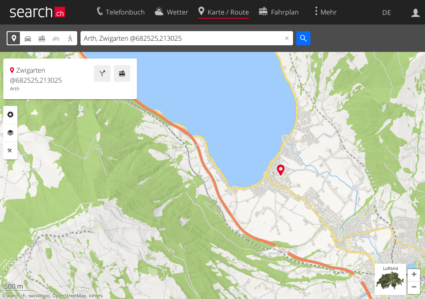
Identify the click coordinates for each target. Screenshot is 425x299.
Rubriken (10, 114)
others (96, 296)
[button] (414, 275)
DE (386, 12)
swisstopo (39, 296)
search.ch (16, 296)
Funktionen (10, 150)
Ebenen (10, 133)
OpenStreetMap (69, 296)
